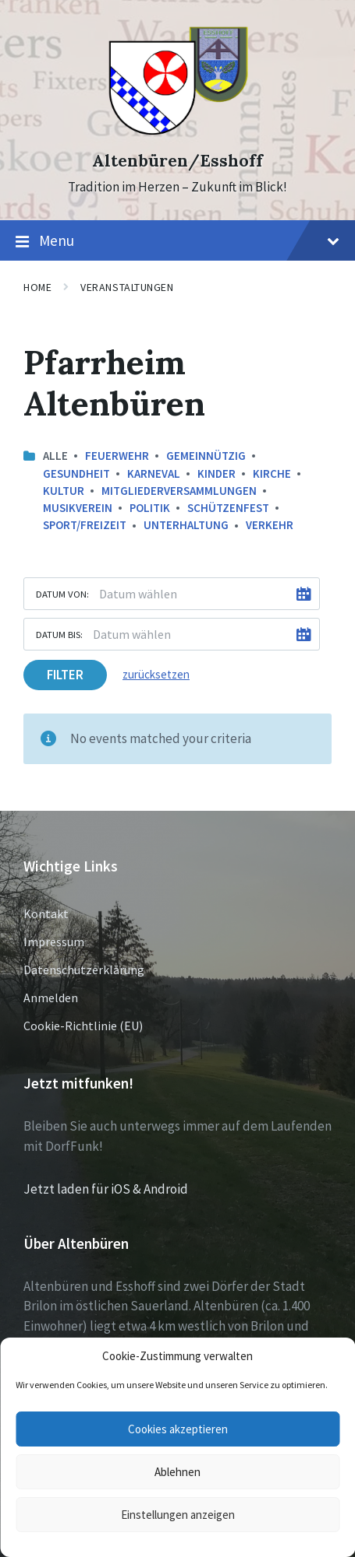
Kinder (216, 473)
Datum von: (62, 593)
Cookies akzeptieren (178, 1429)
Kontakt (46, 913)
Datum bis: (59, 634)
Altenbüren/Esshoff (177, 160)
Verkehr (269, 524)
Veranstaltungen (126, 287)
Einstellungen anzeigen (178, 1514)
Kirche (272, 473)
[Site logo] (177, 133)
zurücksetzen (156, 674)
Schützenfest (228, 507)
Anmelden (50, 997)
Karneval (153, 473)
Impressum (53, 941)
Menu (177, 241)
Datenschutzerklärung (83, 969)
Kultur (63, 490)
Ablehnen (177, 1471)
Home (37, 287)
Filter (65, 674)
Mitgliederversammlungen (179, 490)
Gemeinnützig (206, 455)
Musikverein (77, 507)
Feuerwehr (117, 455)
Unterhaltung (186, 524)
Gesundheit (76, 473)
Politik (150, 507)
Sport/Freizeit (84, 524)
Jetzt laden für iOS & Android (105, 1189)
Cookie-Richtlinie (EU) (83, 1025)
